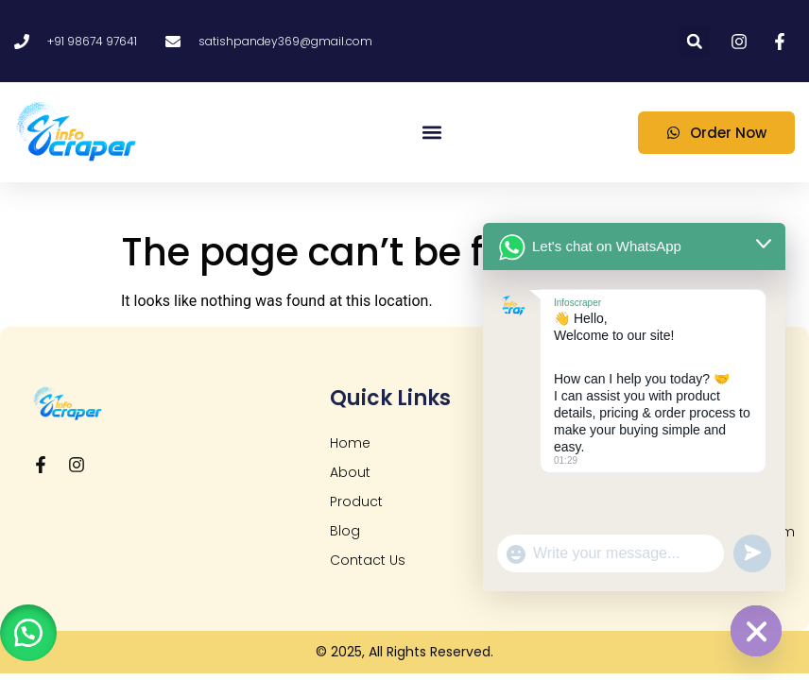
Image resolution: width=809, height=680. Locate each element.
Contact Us (367, 560)
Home (350, 443)
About (350, 472)
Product (356, 501)
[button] (694, 41)
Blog (345, 530)
